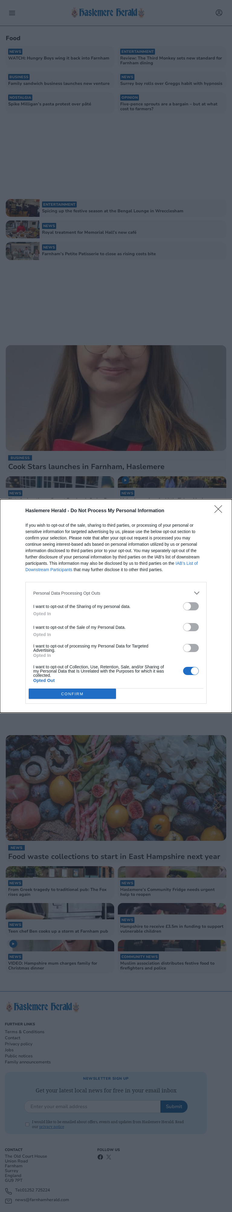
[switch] (191, 606)
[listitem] (116, 593)
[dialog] (116, 606)
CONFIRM (72, 694)
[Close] (220, 511)
